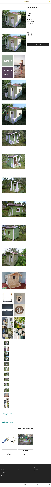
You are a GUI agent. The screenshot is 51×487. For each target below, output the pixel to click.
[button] (13, 485)
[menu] (1, 1)
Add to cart (38, 44)
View (10, 450)
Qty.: (28, 38)
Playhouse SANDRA (12, 4)
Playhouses (6, 4)
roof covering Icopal (30, 21)
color (28, 32)
